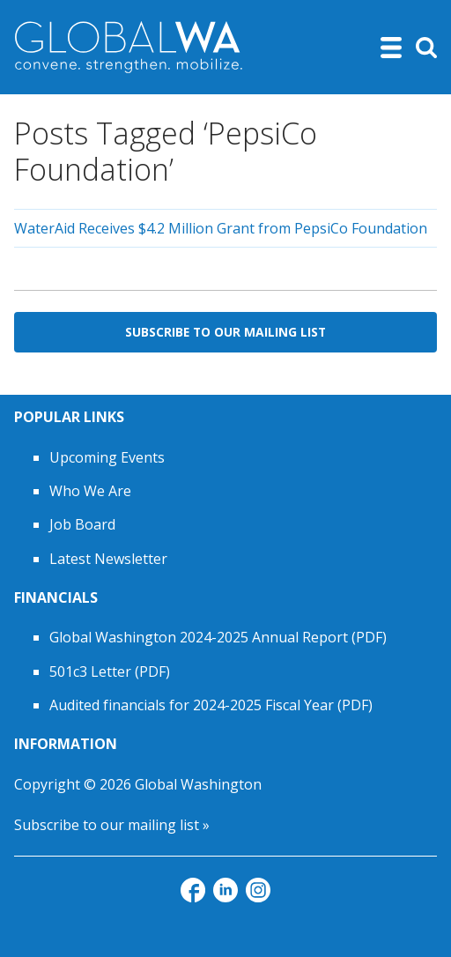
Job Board (82, 524)
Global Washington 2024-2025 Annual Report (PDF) (218, 637)
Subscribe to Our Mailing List (225, 331)
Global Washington (198, 784)
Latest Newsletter (108, 558)
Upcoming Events (107, 457)
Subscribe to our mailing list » (112, 825)
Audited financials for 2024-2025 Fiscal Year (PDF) (211, 705)
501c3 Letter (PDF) (109, 671)
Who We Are (90, 491)
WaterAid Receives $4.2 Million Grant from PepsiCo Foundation (220, 228)
